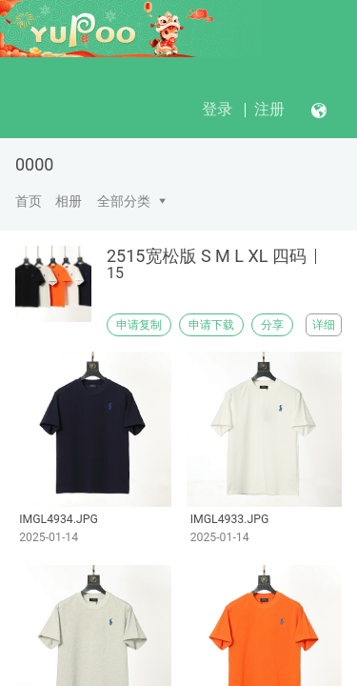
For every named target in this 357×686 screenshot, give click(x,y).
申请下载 (211, 325)
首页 (28, 201)
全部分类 (123, 201)
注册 (269, 109)
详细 (323, 325)
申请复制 (139, 325)
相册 (68, 201)
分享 (272, 325)
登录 (217, 109)
